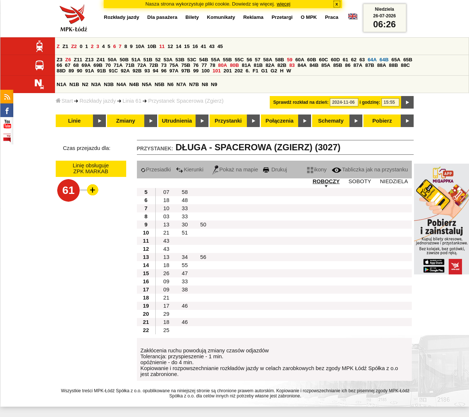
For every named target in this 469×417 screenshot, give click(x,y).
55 (185, 265)
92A (125, 71)
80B (234, 65)
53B (179, 59)
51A (135, 59)
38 (185, 290)
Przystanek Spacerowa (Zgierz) (185, 101)
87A (358, 65)
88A (381, 65)
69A (86, 65)
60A (299, 59)
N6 (170, 84)
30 (185, 225)
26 (166, 273)
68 (76, 65)
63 (362, 59)
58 (185, 192)
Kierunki (189, 169)
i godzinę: (369, 102)
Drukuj (275, 169)
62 (353, 59)
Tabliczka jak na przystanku (370, 169)
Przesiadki (156, 169)
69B (97, 65)
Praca (331, 17)
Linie (74, 121)
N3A (96, 84)
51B (148, 59)
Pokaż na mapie (235, 169)
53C (191, 59)
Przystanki (228, 121)
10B (151, 46)
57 (258, 59)
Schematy (331, 121)
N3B (109, 84)
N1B (74, 84)
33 (185, 208)
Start (64, 101)
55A (215, 59)
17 (166, 306)
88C (405, 65)
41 (203, 46)
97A (173, 71)
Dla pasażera (162, 17)
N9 (214, 84)
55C (239, 59)
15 (187, 46)
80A (222, 65)
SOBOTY (360, 181)
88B (393, 65)
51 (185, 233)
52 (158, 59)
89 (71, 71)
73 (164, 65)
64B (384, 59)
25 (166, 330)
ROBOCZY (326, 181)
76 (196, 65)
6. (248, 71)
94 (155, 71)
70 (108, 65)
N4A (122, 84)
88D (61, 71)
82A (270, 65)
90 (79, 71)
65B (407, 59)
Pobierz (382, 121)
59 (290, 59)
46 (185, 306)
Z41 (100, 59)
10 (166, 208)
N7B (194, 84)
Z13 (89, 59)
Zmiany (125, 121)
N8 (205, 84)
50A (112, 59)
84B (314, 65)
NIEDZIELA (394, 181)
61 (345, 59)
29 (166, 314)
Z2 (74, 46)
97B (185, 71)
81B (258, 65)
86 (348, 65)
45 (220, 46)
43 (212, 46)
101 (217, 71)
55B (227, 59)
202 (239, 71)
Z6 (68, 59)
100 (205, 71)
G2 (273, 71)
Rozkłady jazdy (97, 101)
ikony (317, 169)
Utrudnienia (177, 121)
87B (369, 65)
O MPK (309, 17)
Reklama (253, 17)
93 (147, 71)
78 (212, 65)
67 (67, 65)
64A (372, 59)
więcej (283, 4)
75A (173, 65)
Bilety (192, 17)
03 (166, 216)
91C (113, 71)
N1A (62, 84)
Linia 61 (132, 101)
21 (166, 233)
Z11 (78, 59)
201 (228, 71)
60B (311, 59)
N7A (181, 84)
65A (396, 59)
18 (166, 200)
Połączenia (280, 121)
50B (124, 59)
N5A (147, 84)
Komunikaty (221, 17)
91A (89, 71)
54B (203, 59)
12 (170, 46)
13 (166, 225)
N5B (160, 84)
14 (179, 46)
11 (162, 46)
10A (139, 46)
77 (204, 65)
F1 (256, 71)
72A (141, 65)
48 (185, 200)
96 (164, 71)
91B (101, 71)
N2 (85, 84)
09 (166, 281)
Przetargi (282, 17)
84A (301, 65)
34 (185, 257)
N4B (134, 84)
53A (167, 59)
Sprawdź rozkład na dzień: (301, 102)
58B (279, 59)
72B (153, 65)
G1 (264, 71)
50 (203, 225)
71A (118, 65)
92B (136, 71)
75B (185, 65)
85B (337, 65)
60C (323, 59)
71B (129, 65)
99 (196, 71)
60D (335, 59)
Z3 (60, 59)
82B (281, 65)
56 (249, 59)
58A (267, 59)
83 (292, 65)
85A (325, 65)
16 (195, 46)
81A (246, 65)
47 (185, 273)
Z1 (65, 46)
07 (166, 192)
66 (59, 65)
